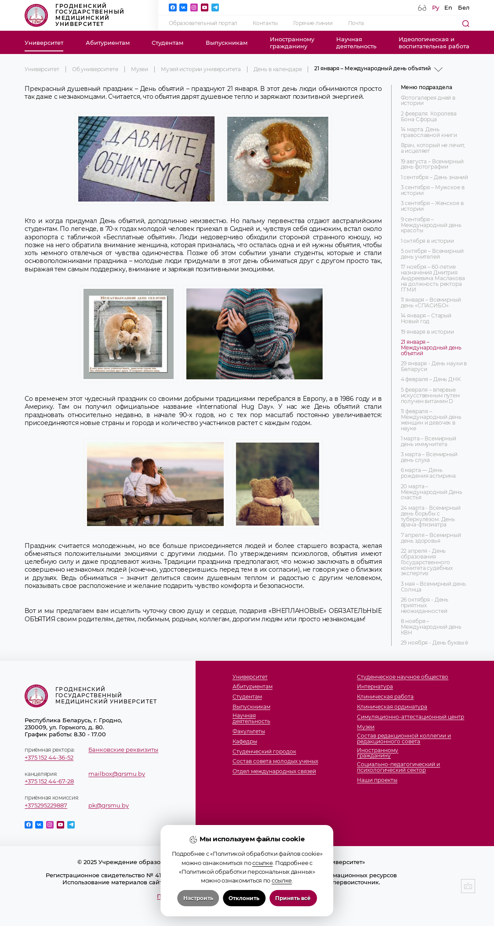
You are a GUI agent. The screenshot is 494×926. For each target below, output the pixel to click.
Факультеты (248, 732)
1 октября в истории (427, 241)
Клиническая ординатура (392, 707)
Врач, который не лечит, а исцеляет (433, 148)
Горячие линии (312, 23)
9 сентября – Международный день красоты (431, 225)
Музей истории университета (200, 69)
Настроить (198, 899)
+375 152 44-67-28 (49, 781)
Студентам (167, 42)
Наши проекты (377, 780)
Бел (463, 7)
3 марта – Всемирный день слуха (429, 457)
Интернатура (375, 687)
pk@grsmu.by (108, 805)
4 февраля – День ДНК (431, 379)
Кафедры (244, 742)
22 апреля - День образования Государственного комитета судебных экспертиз (427, 562)
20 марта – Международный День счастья (431, 492)
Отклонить (244, 899)
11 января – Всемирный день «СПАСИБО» (431, 303)
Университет (44, 42)
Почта (356, 23)
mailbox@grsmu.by (116, 773)
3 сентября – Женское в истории (432, 206)
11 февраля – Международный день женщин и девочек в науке (431, 420)
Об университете (95, 69)
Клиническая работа (385, 697)
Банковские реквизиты (123, 749)
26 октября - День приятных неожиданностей (425, 605)
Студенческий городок (264, 752)
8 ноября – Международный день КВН (431, 627)
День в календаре (278, 69)
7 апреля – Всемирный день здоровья (431, 538)
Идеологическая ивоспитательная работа (434, 43)
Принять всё (293, 899)
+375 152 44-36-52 (49, 757)
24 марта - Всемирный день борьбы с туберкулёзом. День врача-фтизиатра (431, 516)
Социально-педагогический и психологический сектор (398, 767)
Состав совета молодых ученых (275, 761)
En (448, 7)
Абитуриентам (108, 42)
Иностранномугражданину (292, 43)
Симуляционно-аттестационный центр (410, 717)
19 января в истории (427, 332)
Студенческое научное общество (402, 677)
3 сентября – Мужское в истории (433, 190)
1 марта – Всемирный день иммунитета (428, 441)
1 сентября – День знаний (435, 177)
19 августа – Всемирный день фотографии (432, 164)
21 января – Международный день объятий (431, 348)
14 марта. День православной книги (429, 132)
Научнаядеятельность (356, 43)
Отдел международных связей (274, 772)
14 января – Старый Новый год (426, 318)
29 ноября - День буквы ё (435, 643)
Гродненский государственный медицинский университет (74, 15)
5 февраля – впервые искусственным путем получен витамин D (430, 395)
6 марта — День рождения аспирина (428, 473)
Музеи (139, 69)
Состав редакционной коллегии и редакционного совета (404, 739)
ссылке (262, 863)
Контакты (265, 23)
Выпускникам (226, 42)
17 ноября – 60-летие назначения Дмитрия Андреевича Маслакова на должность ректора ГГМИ (433, 278)
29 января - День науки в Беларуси (434, 366)
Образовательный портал (203, 23)
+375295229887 (46, 805)
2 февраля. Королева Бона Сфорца (429, 117)
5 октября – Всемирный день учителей (432, 254)
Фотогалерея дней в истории (428, 101)
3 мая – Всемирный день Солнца (433, 587)
